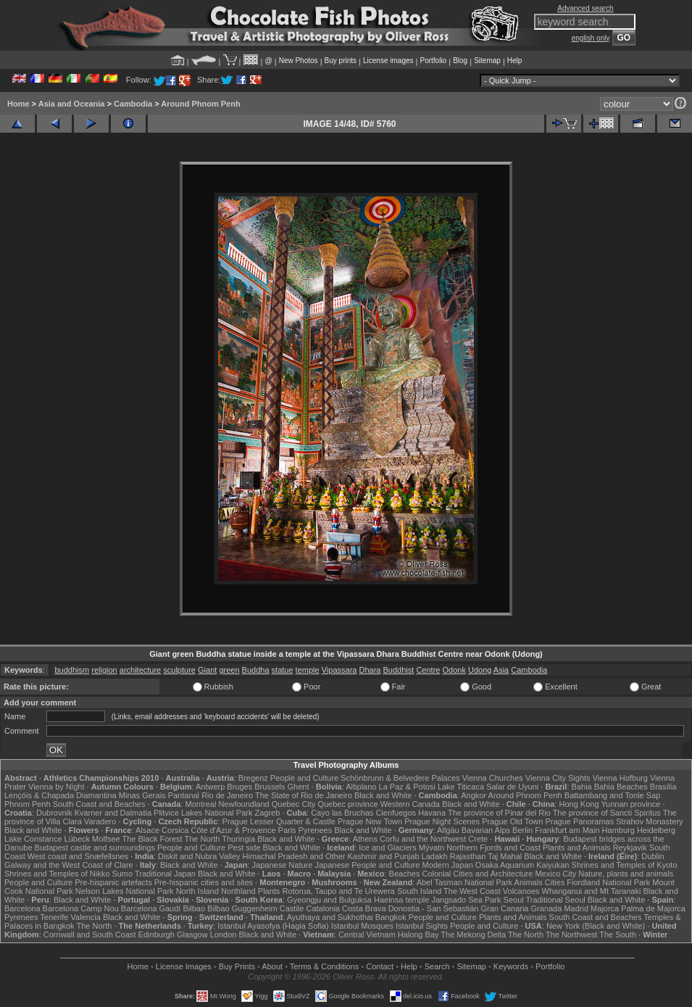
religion (104, 670)
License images (388, 61)
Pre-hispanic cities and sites (203, 882)
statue (282, 670)
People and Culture (304, 778)
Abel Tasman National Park (464, 882)
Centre (428, 670)
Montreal (201, 804)
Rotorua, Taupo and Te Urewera (338, 891)
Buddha (256, 670)
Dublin (652, 856)
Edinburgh (156, 934)
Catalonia (322, 908)
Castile (292, 908)
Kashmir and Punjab (383, 856)
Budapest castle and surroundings (95, 847)
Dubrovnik (54, 812)
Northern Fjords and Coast (493, 847)
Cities (555, 882)
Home (18, 103)
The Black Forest (152, 838)
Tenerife (54, 917)
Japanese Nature (282, 865)
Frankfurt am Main (567, 830)
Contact (379, 966)
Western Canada (410, 804)
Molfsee (106, 838)
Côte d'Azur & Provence (233, 830)
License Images (184, 966)
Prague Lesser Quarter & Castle (278, 821)
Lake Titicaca (461, 786)
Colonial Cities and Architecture (477, 873)
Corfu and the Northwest (423, 838)
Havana (432, 812)
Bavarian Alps (486, 830)
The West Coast (472, 891)
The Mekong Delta (473, 934)
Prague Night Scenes (442, 821)
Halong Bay (418, 934)
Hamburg (618, 830)
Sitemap (487, 61)
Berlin (522, 830)
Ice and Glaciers (387, 847)
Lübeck (77, 838)
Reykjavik (630, 847)
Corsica (175, 830)
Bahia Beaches (621, 786)
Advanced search (585, 8)
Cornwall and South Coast (89, 934)
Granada (546, 908)
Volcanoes (521, 891)
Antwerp (210, 786)
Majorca (605, 908)
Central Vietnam (367, 934)
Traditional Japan (165, 873)
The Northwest (572, 934)
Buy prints (341, 61)
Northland (238, 891)
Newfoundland (243, 804)
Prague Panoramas (579, 821)
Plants (269, 891)
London (223, 934)
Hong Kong (579, 804)
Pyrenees (315, 830)
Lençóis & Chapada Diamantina (60, 795)
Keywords (510, 966)
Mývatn (431, 847)
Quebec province (347, 804)
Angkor (473, 795)
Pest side (244, 847)
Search (437, 966)
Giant (207, 670)
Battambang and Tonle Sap (612, 795)
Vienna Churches (492, 778)
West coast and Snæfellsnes (78, 856)
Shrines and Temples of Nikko (56, 873)
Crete (478, 838)
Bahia (582, 786)
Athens (365, 838)
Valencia (86, 917)
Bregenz (253, 778)
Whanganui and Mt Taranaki (591, 891)
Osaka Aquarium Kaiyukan (522, 865)
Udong (479, 670)
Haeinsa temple (401, 899)
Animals (528, 882)
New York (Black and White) (595, 925)
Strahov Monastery (649, 821)
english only (591, 38)
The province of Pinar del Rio (499, 812)
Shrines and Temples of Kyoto (625, 865)
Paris (287, 830)
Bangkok (391, 917)
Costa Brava (364, 908)
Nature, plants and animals (625, 873)
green (229, 670)
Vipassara (339, 670)
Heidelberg (656, 830)
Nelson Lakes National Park (124, 891)
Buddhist (398, 670)
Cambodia (133, 103)
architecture (140, 670)
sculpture (179, 670)
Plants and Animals (577, 847)
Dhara (369, 670)
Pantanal (183, 795)
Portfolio (433, 61)
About (272, 966)
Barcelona (22, 908)
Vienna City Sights (558, 778)
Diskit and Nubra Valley (199, 856)
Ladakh (435, 856)
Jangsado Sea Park (466, 899)
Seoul (514, 899)
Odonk (453, 670)
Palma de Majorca (653, 908)
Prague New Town (370, 821)
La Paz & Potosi (407, 786)
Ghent (298, 786)
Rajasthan (468, 856)
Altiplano (361, 786)
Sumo (122, 873)
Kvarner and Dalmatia (113, 812)
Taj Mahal (505, 856)
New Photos (298, 61)
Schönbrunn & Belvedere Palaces (400, 778)
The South (617, 934)
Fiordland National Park (608, 882)
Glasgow (192, 934)
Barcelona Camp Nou (81, 908)
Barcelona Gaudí (151, 908)
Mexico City (555, 873)
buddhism (71, 670)
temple (308, 670)
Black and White (383, 795)
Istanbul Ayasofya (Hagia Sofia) (272, 925)
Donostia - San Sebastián (433, 908)
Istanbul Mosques (362, 925)
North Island (197, 891)
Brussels (269, 786)
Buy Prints (237, 966)
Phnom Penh (27, 804)
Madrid (576, 908)
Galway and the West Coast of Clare (68, 865)
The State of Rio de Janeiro (303, 795)
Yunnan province (630, 804)
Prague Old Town (512, 821)
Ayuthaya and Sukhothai (330, 917)
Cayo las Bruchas (342, 812)
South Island (419, 891)
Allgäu (448, 830)
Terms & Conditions (324, 966)
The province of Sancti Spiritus (607, 812)
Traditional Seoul (555, 899)
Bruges (239, 786)
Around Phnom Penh (200, 103)
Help (514, 61)
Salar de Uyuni (512, 786)
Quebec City (294, 804)
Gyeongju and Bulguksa (329, 899)
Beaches (404, 873)
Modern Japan (447, 865)
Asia (501, 670)
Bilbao (194, 908)
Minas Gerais (142, 795)
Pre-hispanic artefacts (113, 882)
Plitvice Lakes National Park (203, 812)
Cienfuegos (395, 812)
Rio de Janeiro (227, 795)
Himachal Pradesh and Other (294, 856)
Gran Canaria (504, 908)
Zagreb (267, 812)
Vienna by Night (56, 786)
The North (202, 838)
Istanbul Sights (422, 925)
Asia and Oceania (71, 103)
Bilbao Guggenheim (242, 908)
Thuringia (238, 838)
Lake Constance (33, 838)
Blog (460, 61)
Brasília (663, 786)
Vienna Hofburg (620, 778)
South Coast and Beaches (99, 804)
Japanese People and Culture (367, 865)
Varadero (100, 821)
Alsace (147, 830)
